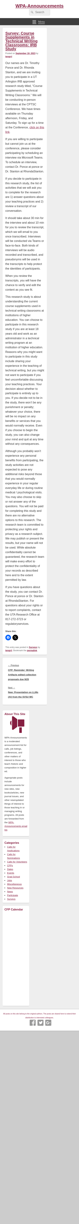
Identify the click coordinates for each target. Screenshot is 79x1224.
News (10, 891)
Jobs (9, 880)
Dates (10, 869)
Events (10, 873)
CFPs (10, 865)
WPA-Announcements (39, 6)
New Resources (15, 888)
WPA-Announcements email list (15, 826)
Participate (12, 895)
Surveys (33, 647)
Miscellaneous (14, 884)
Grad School (13, 876)
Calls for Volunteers (17, 861)
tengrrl (8, 56)
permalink (32, 650)
